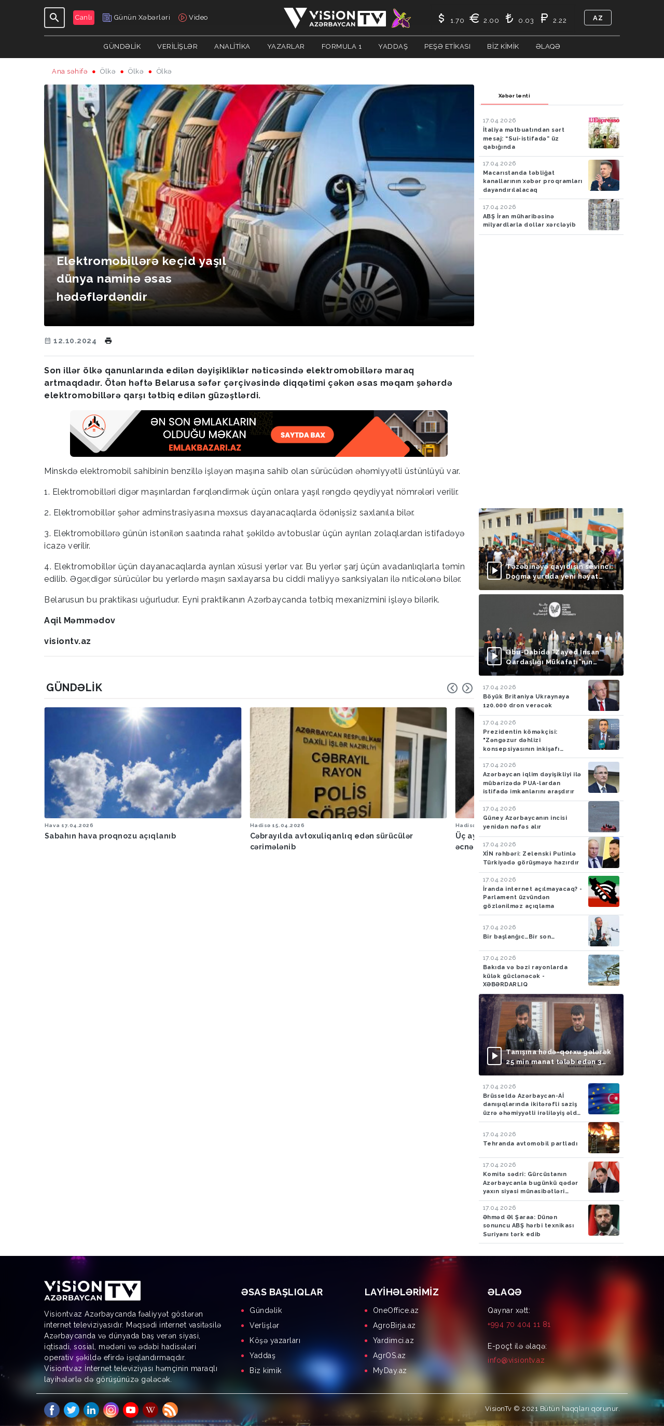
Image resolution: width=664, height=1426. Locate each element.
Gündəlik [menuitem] (266, 1310)
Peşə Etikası (447, 46)
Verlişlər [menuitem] (265, 1325)
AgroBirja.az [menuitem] (394, 1325)
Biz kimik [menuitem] (266, 1370)
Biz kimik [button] (503, 46)
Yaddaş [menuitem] (262, 1355)
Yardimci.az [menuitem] (393, 1340)
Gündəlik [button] (122, 46)
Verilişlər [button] (177, 46)
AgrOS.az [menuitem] (389, 1355)
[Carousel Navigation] (460, 688)
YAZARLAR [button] (286, 46)
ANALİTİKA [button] (232, 46)
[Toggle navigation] (54, 17)
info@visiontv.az (516, 1360)
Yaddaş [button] (393, 46)
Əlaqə (548, 46)
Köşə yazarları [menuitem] (275, 1340)
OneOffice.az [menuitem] (396, 1310)
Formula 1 (342, 46)
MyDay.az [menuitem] (390, 1370)
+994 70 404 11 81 (519, 1324)
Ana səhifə (70, 71)
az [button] (598, 18)
